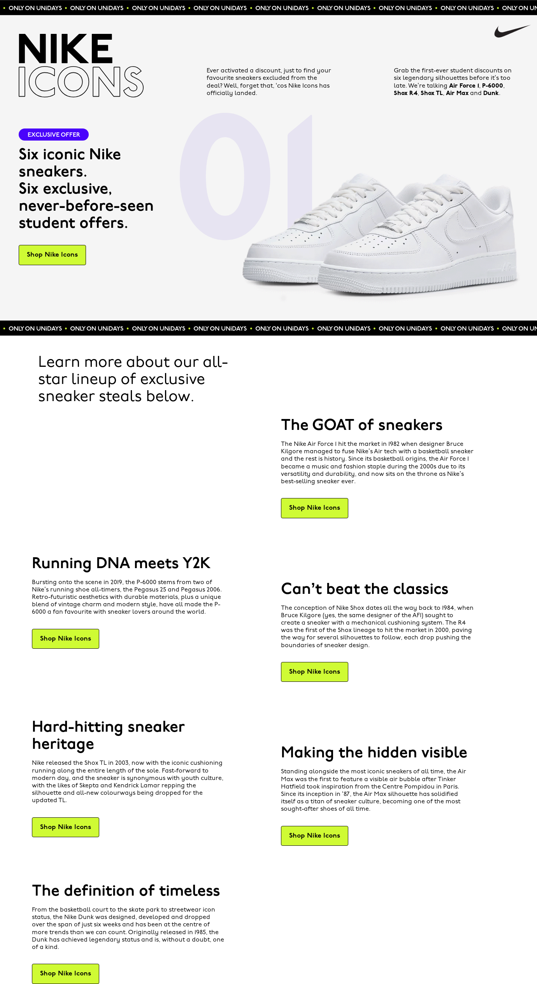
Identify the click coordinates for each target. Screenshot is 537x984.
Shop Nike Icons (52, 255)
